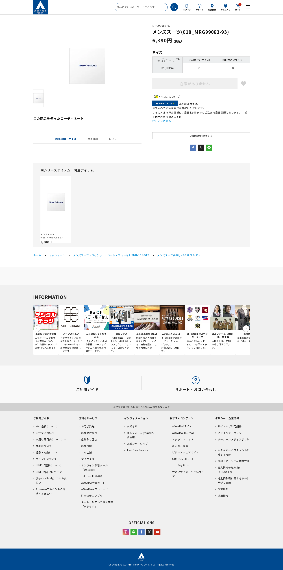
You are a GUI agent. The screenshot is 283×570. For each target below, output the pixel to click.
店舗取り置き (89, 439)
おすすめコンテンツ (182, 418)
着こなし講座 (180, 446)
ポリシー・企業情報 (227, 418)
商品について (44, 446)
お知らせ (132, 426)
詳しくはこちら (161, 121)
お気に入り (225, 9)
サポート (200, 9)
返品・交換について (48, 452)
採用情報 (223, 495)
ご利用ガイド (41, 418)
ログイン (187, 9)
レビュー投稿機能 (92, 476)
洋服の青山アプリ (92, 495)
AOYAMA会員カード (93, 482)
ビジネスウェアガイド (185, 452)
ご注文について (45, 433)
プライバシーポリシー (231, 433)
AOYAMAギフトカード (94, 489)
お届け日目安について (49, 439)
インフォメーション (136, 418)
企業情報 (223, 489)
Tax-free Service (137, 450)
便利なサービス (88, 418)
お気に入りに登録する (243, 83)
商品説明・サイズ (66, 139)
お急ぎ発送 (88, 426)
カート (238, 7)
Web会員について (46, 426)
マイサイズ (88, 459)
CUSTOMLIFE (180, 459)
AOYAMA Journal (183, 433)
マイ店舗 (86, 452)
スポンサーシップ (137, 443)
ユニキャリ (179, 465)
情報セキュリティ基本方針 (233, 461)
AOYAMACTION (181, 426)
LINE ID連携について (48, 465)
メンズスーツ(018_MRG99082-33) (52, 236)
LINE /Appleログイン (49, 472)
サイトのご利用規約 (230, 426)
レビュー (114, 139)
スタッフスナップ (182, 439)
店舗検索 (212, 9)
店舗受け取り (89, 433)
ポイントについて (46, 459)
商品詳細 (92, 139)
